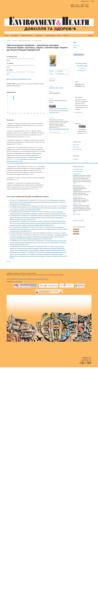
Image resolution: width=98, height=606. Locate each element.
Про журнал (14, 35)
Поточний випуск (50, 35)
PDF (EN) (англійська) (60, 72)
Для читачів (76, 144)
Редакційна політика (26, 35)
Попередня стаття (78, 185)
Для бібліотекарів (77, 149)
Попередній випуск (78, 169)
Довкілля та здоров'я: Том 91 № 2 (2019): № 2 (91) (39, 238)
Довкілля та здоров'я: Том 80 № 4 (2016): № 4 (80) (52, 250)
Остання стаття (77, 204)
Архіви (59, 35)
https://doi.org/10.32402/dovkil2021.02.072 (20, 79)
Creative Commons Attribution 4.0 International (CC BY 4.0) (33, 279)
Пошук (90, 35)
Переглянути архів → (82, 70)
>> (10, 261)
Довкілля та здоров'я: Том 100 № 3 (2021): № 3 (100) (51, 213)
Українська (76, 45)
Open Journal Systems (78, 220)
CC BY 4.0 (85, 133)
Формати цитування (55, 132)
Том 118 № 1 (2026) (82, 66)
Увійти (92, 1)
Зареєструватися (85, 1)
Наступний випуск (78, 171)
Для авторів (39, 35)
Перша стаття (76, 174)
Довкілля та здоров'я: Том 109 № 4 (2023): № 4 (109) (27, 209)
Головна (6, 35)
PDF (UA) (51, 72)
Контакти (65, 35)
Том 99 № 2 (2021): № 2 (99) (24, 40)
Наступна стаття (77, 197)
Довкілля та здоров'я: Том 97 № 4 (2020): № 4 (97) (41, 225)
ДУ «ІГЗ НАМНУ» (17, 281)
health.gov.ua (78, 112)
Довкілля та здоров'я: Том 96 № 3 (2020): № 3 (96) (22, 219)
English (75, 47)
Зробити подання (78, 54)
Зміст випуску (82, 68)
